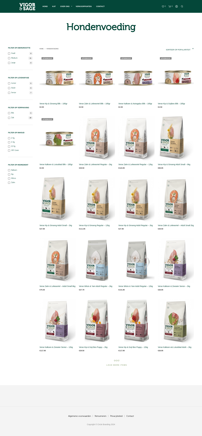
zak (12, 118)
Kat (54, 6)
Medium (14, 58)
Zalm (13, 182)
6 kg (13, 142)
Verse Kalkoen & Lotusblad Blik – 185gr (56, 164)
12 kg (13, 146)
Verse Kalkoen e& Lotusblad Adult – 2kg (174, 347)
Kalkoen (14, 170)
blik (12, 113)
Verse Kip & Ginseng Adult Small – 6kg (174, 164)
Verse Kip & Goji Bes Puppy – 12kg (133, 347)
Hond (45, 6)
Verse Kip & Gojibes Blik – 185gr (171, 104)
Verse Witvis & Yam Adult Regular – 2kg (95, 286)
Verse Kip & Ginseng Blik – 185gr (53, 104)
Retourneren (100, 416)
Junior (13, 83)
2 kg (13, 138)
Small (13, 53)
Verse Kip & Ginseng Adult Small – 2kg (56, 225)
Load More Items (116, 365)
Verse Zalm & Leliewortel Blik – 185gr (94, 104)
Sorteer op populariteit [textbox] (178, 50)
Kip (12, 174)
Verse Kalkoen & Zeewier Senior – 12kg (56, 347)
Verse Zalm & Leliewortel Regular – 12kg (135, 164)
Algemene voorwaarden (79, 416)
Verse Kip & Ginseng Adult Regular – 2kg (135, 225)
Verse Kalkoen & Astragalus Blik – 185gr (135, 104)
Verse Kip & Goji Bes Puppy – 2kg (93, 347)
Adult (13, 88)
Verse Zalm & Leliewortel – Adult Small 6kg (57, 286)
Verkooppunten (84, 6)
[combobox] (174, 49)
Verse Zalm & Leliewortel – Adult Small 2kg (176, 225)
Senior (13, 93)
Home (42, 49)
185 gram (15, 150)
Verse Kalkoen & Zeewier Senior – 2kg (174, 286)
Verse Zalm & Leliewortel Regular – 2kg (95, 164)
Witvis (13, 178)
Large (13, 63)
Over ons (65, 6)
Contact (100, 6)
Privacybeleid (116, 416)
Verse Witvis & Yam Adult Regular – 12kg (135, 286)
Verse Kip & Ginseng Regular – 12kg (94, 225)
